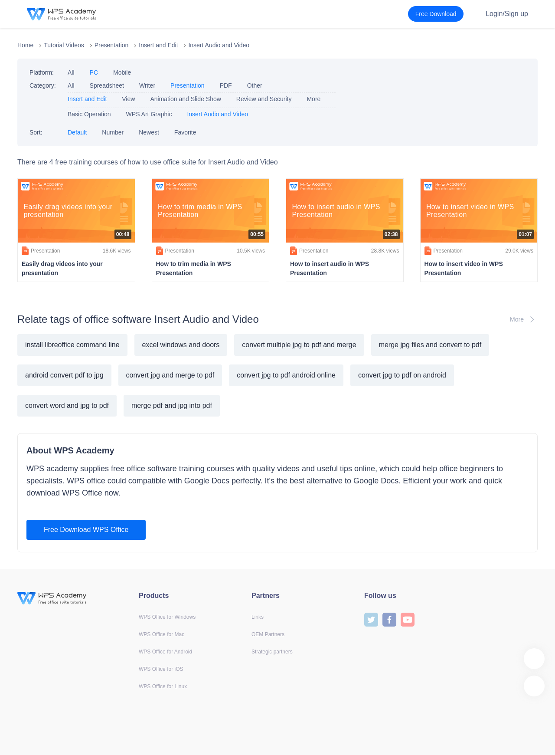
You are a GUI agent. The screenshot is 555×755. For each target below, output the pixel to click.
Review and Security (264, 98)
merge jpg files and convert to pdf (430, 344)
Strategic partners (272, 652)
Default (77, 132)
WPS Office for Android (165, 652)
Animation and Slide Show (185, 98)
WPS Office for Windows (167, 617)
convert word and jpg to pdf (67, 405)
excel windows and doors (181, 344)
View (128, 98)
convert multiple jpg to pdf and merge (299, 344)
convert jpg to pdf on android (402, 375)
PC (94, 72)
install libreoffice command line (72, 344)
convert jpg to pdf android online (286, 375)
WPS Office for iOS (161, 669)
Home (25, 45)
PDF (226, 85)
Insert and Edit (158, 45)
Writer (147, 85)
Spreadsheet (107, 85)
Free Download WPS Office (86, 529)
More (313, 98)
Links (257, 617)
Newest (149, 132)
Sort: (35, 132)
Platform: (41, 72)
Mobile (122, 72)
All (71, 72)
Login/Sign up (507, 13)
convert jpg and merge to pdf (170, 375)
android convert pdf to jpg (64, 375)
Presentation (112, 45)
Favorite (185, 132)
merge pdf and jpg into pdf (171, 405)
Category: (42, 85)
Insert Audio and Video (218, 45)
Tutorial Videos (64, 45)
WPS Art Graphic (149, 114)
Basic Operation (89, 114)
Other (254, 85)
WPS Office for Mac (161, 634)
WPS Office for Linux (163, 686)
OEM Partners (267, 634)
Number (113, 132)
